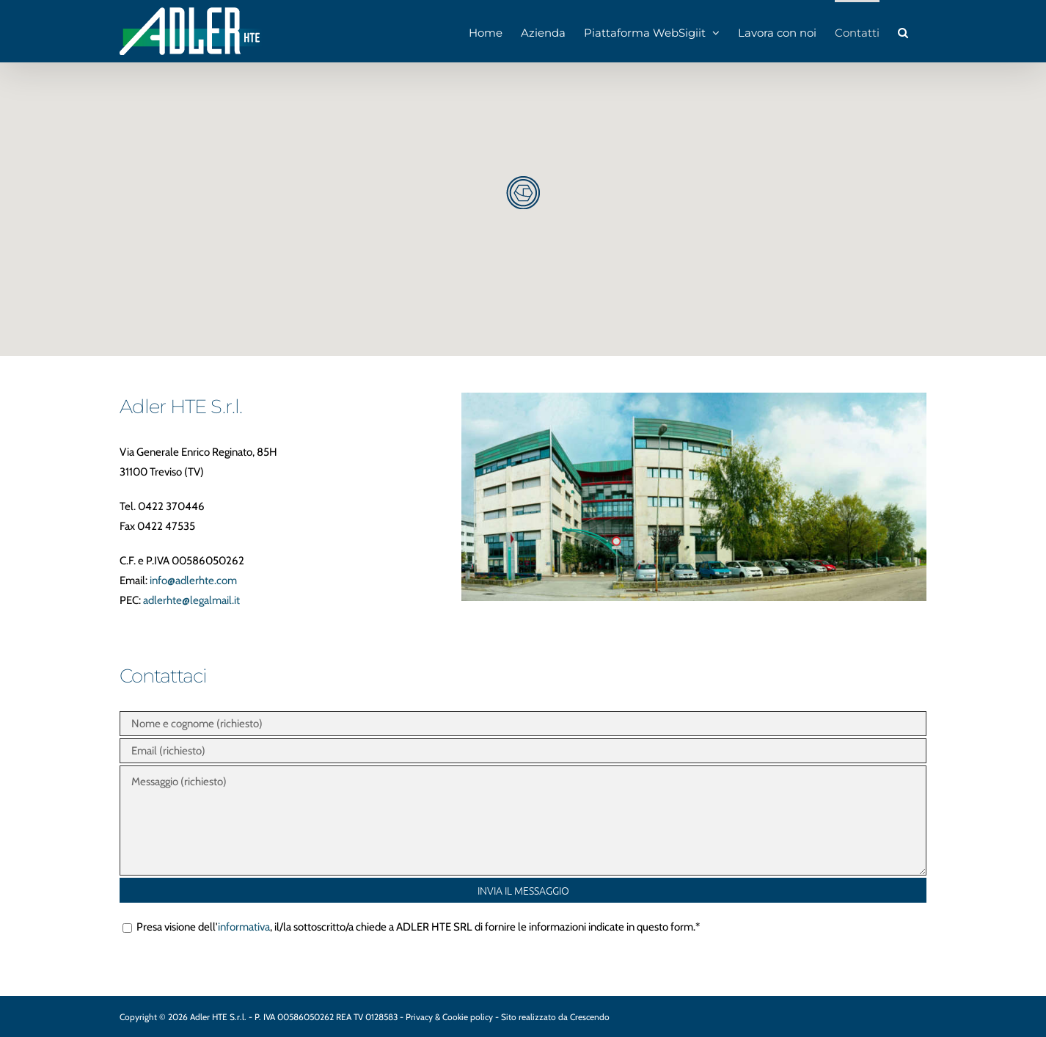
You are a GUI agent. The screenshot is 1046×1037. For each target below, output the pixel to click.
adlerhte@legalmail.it (191, 600)
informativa (244, 927)
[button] (903, 31)
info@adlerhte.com (193, 580)
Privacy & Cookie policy (450, 1016)
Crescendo (590, 1016)
